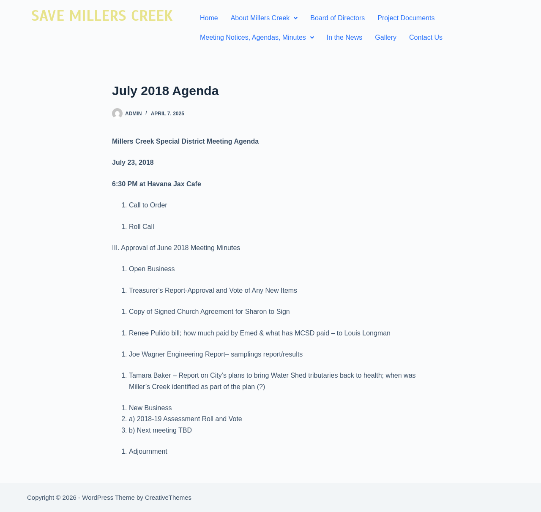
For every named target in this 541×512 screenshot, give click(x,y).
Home (209, 18)
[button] (264, 18)
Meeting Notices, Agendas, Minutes (257, 37)
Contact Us (426, 37)
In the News (344, 37)
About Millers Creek (264, 18)
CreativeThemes (168, 497)
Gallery (385, 37)
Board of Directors (337, 18)
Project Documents (405, 18)
